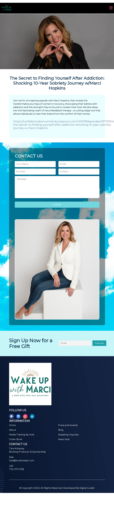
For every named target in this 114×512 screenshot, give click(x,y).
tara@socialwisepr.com (21, 460)
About (12, 430)
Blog (60, 430)
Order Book (15, 439)
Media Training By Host (21, 434)
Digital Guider (87, 488)
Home (12, 425)
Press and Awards (68, 425)
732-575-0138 (16, 469)
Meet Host (64, 439)
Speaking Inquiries (68, 434)
